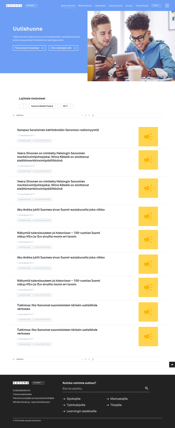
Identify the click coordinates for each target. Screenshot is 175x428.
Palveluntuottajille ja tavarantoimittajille (33, 398)
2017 (65, 106)
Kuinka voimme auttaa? (79, 383)
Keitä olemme (68, 5)
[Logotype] (14, 5)
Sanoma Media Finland (42, 106)
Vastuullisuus (116, 5)
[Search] (147, 388)
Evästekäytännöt (21, 390)
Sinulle (129, 5)
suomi (155, 5)
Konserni (30, 5)
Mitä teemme (85, 5)
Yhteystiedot (142, 5)
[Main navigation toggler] (166, 5)
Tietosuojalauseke (22, 394)
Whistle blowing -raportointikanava (31, 402)
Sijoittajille (100, 5)
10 (93, 115)
